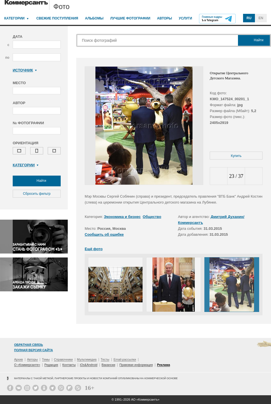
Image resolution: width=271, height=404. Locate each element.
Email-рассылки (124, 359)
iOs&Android (88, 364)
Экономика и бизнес (122, 217)
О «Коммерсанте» (27, 364)
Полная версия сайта (33, 350)
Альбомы (94, 18)
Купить (236, 156)
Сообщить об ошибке (104, 234)
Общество (152, 217)
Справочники (63, 359)
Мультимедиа (87, 359)
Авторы (164, 18)
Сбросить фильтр (37, 194)
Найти (36, 181)
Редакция (51, 364)
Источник (25, 70)
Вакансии (108, 364)
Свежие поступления (57, 18)
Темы (46, 359)
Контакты (69, 364)
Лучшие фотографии (130, 18)
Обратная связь (28, 344)
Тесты (105, 359)
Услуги (185, 18)
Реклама (163, 364)
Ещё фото (93, 249)
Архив (18, 359)
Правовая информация (136, 364)
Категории (14, 18)
